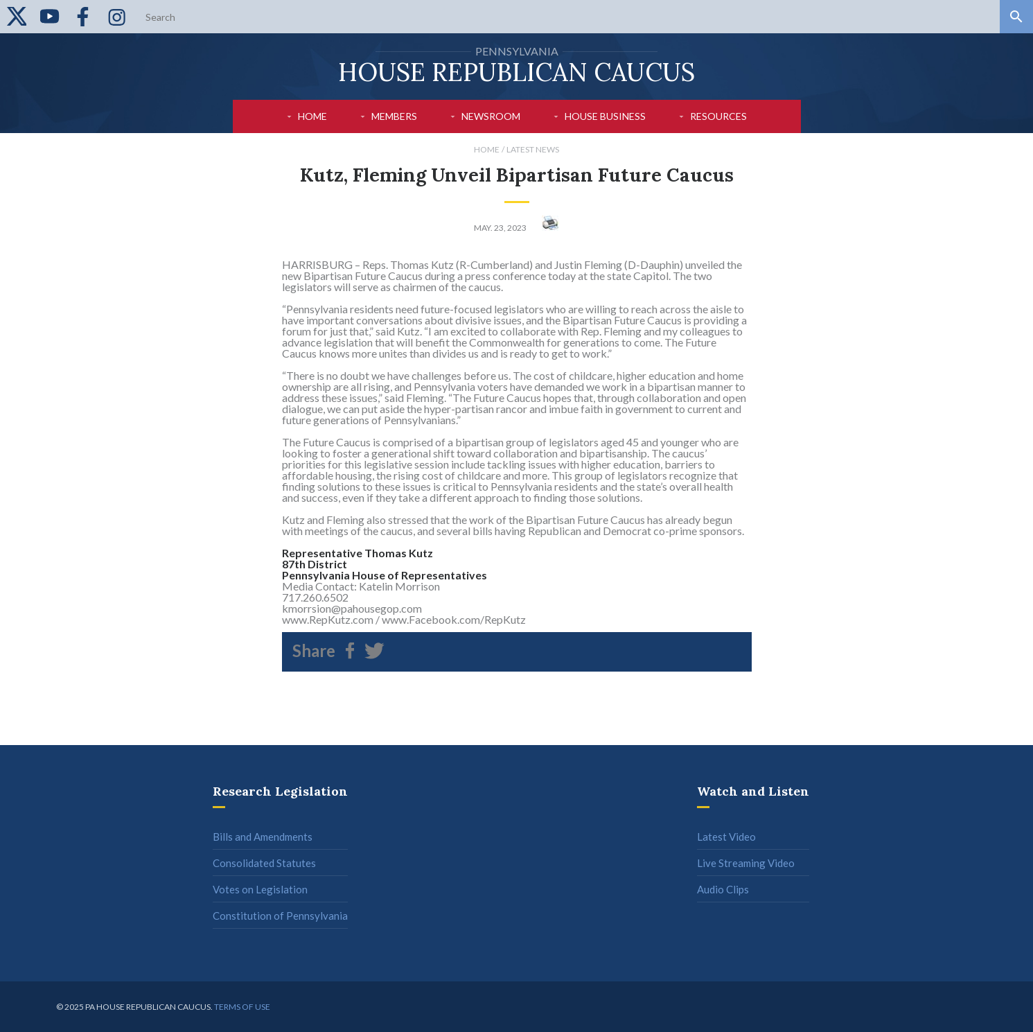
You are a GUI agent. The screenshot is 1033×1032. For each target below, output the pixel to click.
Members (394, 116)
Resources (718, 116)
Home (312, 116)
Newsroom (490, 116)
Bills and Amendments (262, 836)
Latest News (532, 149)
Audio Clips (723, 889)
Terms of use (242, 1007)
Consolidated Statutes (264, 863)
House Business (605, 116)
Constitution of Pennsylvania (280, 915)
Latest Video (726, 836)
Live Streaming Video (746, 863)
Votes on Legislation (260, 889)
